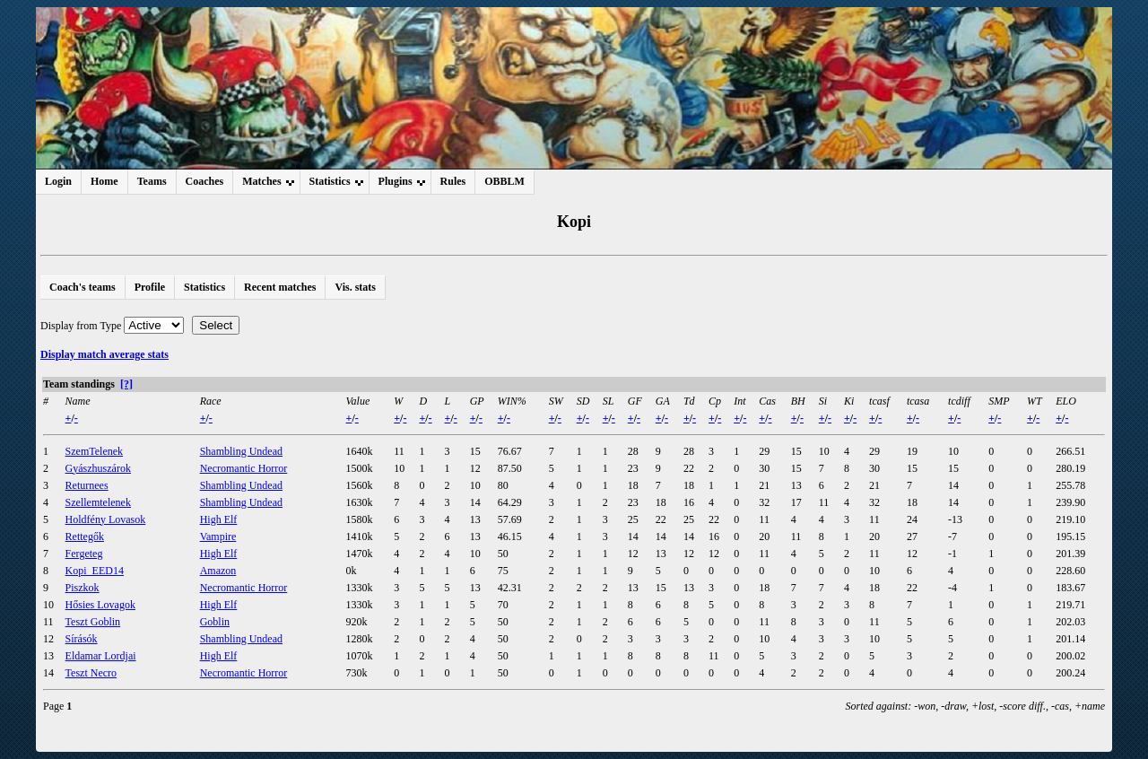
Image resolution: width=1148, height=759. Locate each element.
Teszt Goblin (92, 621)
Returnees (87, 485)
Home (104, 181)
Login (58, 181)
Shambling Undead (241, 451)
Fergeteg (84, 553)
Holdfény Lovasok (105, 519)
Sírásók (81, 638)
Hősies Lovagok (100, 604)
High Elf (219, 519)
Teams (152, 181)
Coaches (205, 181)
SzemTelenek (94, 451)
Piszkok (82, 587)
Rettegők (84, 536)
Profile (150, 287)
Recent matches (280, 287)
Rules (453, 181)
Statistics (204, 287)
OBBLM (504, 181)
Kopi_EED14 (94, 570)
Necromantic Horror (244, 468)
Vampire (218, 536)
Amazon (218, 570)
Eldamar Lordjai (100, 656)
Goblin (215, 621)
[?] (126, 384)
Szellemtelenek (98, 502)
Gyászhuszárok (98, 468)
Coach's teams (82, 287)
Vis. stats (355, 287)
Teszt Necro (91, 673)
